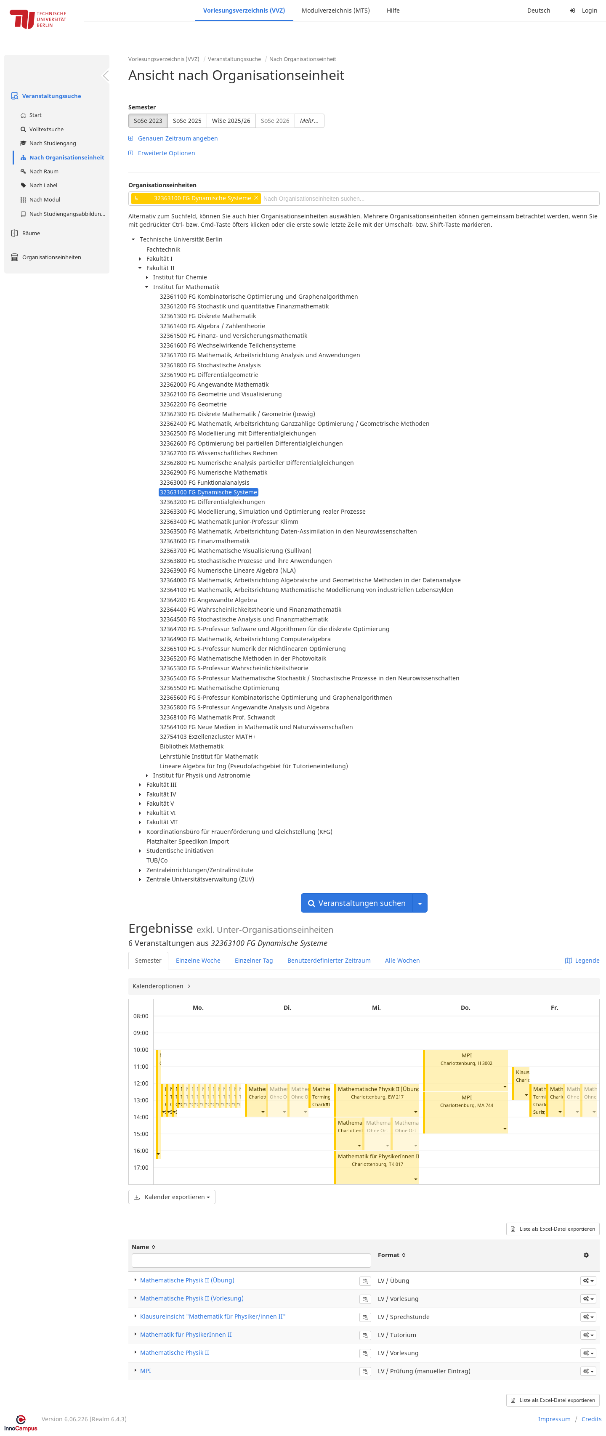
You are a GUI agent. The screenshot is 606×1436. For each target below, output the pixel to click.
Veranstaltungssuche (44, 96)
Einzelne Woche (198, 960)
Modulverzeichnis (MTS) (336, 10)
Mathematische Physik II (174, 1352)
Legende (582, 960)
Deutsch (538, 10)
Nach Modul (39, 199)
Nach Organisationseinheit (61, 157)
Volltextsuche (41, 129)
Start (30, 115)
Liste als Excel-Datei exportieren (553, 1228)
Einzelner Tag (254, 960)
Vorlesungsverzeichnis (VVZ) (244, 10)
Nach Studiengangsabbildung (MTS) (63, 214)
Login (582, 10)
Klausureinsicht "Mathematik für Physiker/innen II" (213, 1316)
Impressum (554, 1419)
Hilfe (393, 10)
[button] (158, 1153)
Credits (592, 1419)
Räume (24, 233)
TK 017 (396, 1164)
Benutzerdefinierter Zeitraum (329, 960)
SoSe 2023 (148, 121)
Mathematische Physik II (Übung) (380, 1089)
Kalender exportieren (172, 1197)
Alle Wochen (402, 960)
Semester (142, 107)
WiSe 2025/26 (231, 121)
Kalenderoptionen (159, 986)
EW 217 (396, 1097)
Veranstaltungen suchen (357, 903)
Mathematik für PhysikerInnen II (378, 1156)
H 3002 (485, 1063)
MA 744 (485, 1105)
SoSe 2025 (187, 121)
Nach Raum (38, 171)
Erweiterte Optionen (161, 153)
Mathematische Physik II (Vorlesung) (192, 1298)
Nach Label (37, 185)
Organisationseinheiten (44, 257)
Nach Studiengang (47, 143)
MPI (467, 1055)
